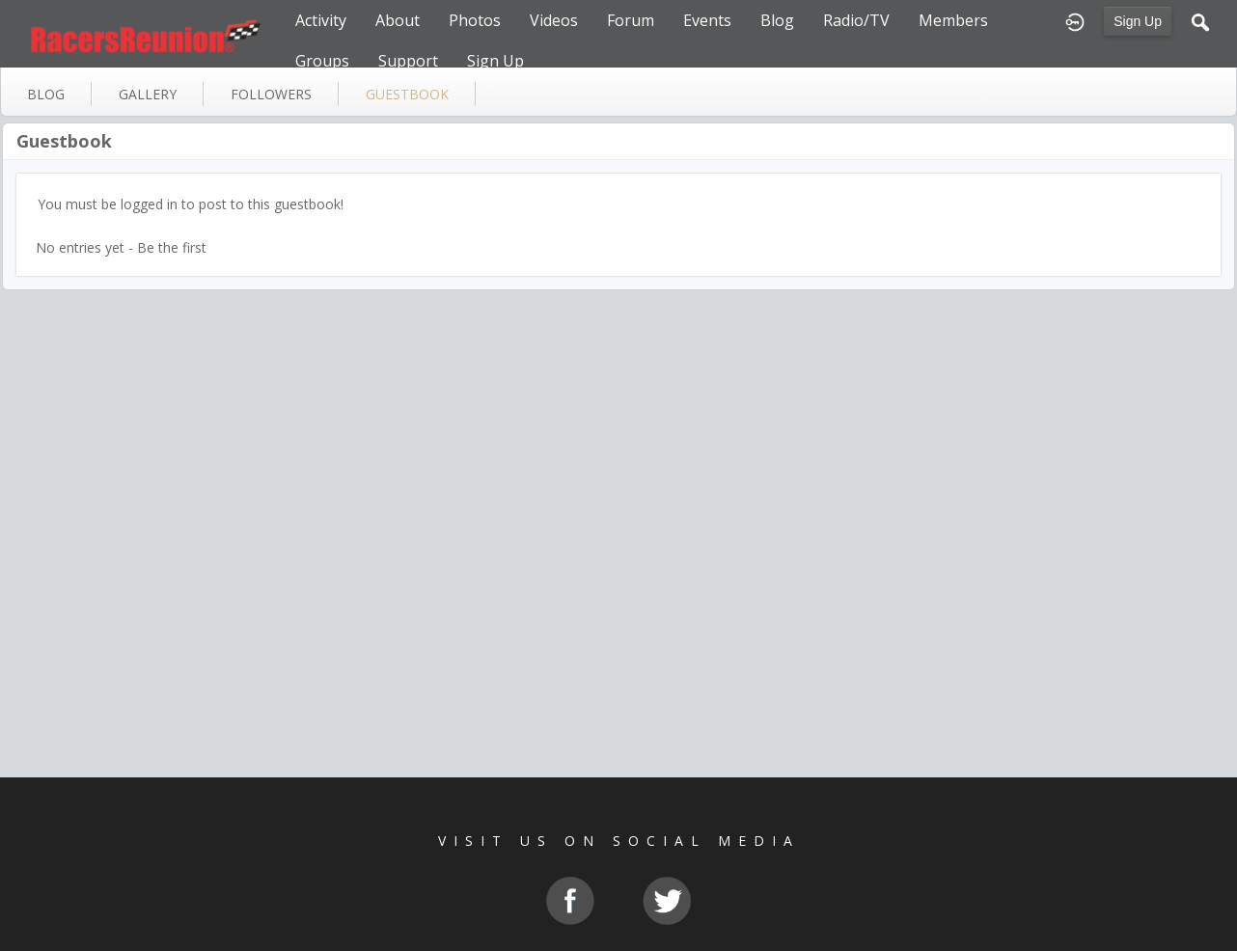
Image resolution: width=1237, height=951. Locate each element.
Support (408, 60)
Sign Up (1137, 21)
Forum (630, 20)
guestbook (407, 94)
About (397, 20)
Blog (777, 20)
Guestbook (64, 140)
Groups (322, 60)
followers (271, 94)
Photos (475, 20)
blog (46, 94)
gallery (148, 94)
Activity (320, 20)
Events (707, 20)
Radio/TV (856, 20)
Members (953, 20)
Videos (554, 20)
